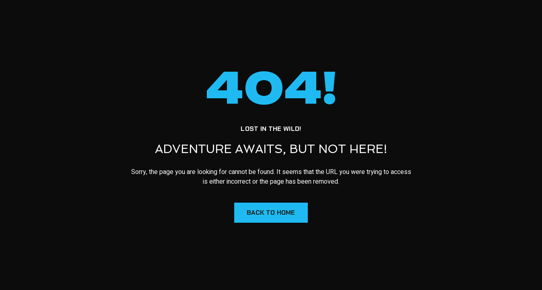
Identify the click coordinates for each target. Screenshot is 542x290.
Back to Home (271, 212)
